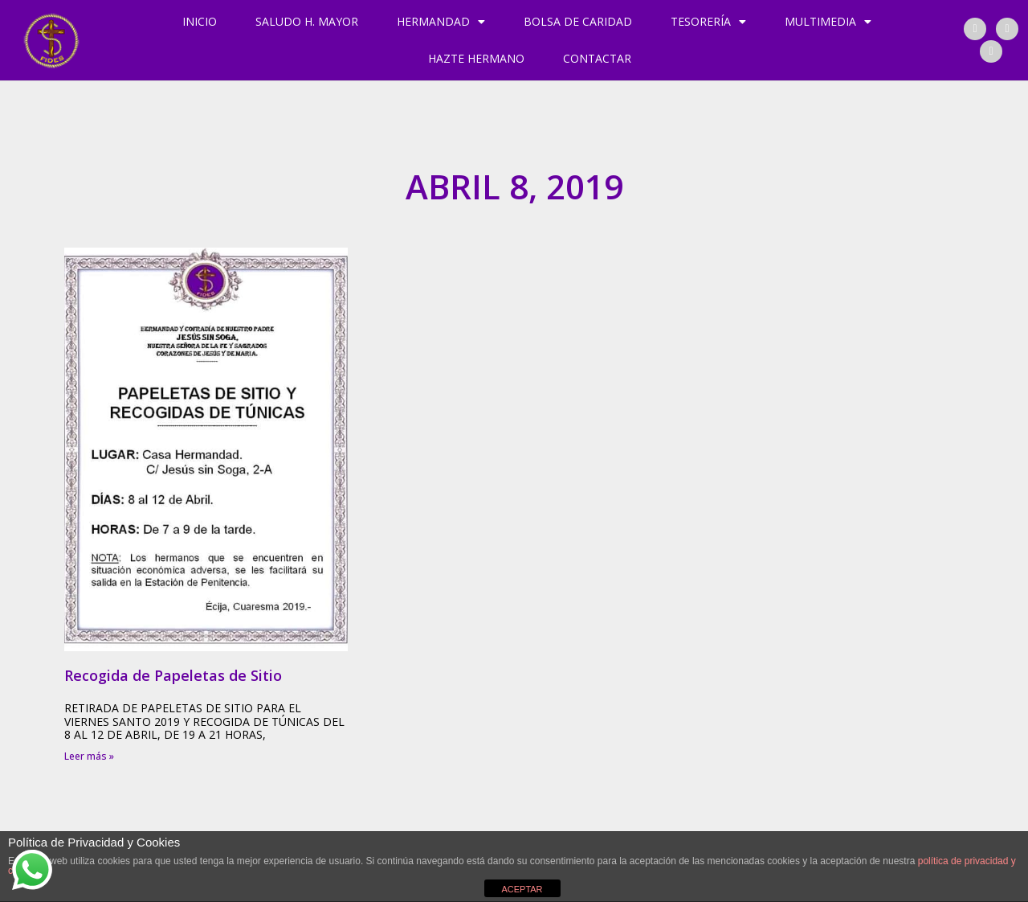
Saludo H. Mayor (306, 21)
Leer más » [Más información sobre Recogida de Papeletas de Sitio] (89, 756)
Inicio (199, 21)
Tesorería (708, 21)
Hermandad (441, 21)
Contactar (597, 58)
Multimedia (828, 21)
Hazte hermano (476, 58)
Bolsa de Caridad (578, 21)
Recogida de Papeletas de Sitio (173, 675)
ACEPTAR (521, 889)
